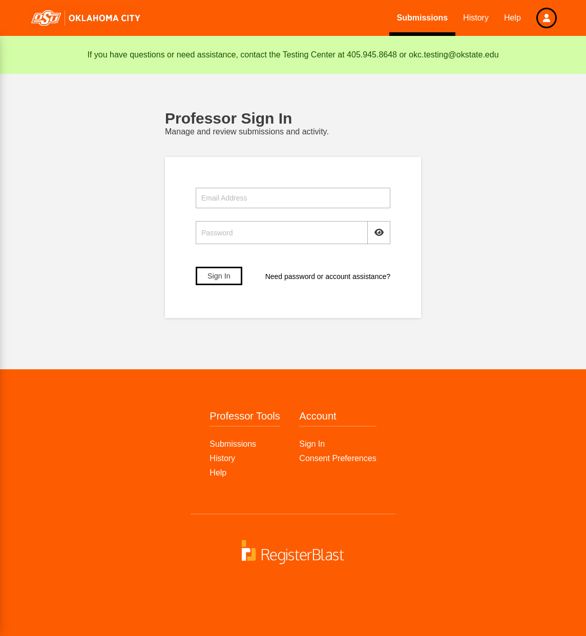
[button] (546, 18)
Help (512, 17)
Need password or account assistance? (327, 276)
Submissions (422, 17)
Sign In (312, 444)
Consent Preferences (337, 458)
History (476, 17)
